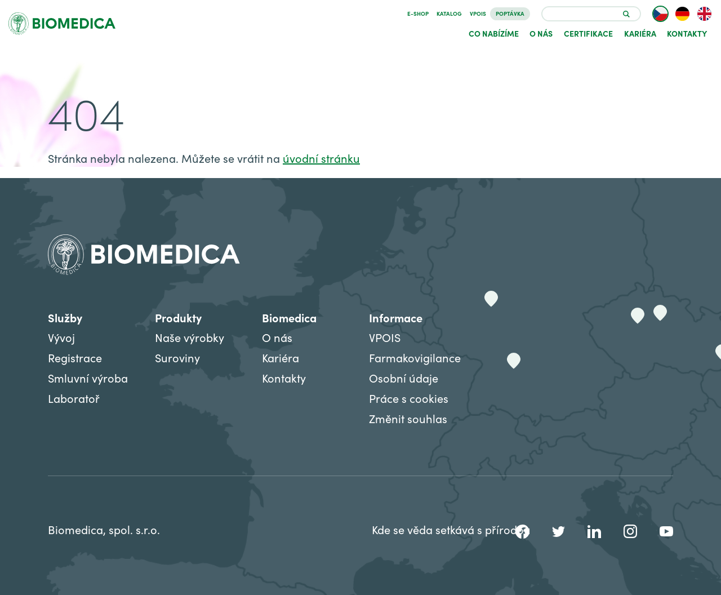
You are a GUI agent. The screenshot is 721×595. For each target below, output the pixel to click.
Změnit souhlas (408, 418)
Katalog (449, 13)
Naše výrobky (189, 337)
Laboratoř (74, 398)
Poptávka (510, 13)
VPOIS (478, 13)
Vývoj (61, 337)
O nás (541, 33)
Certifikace (588, 33)
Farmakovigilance (415, 357)
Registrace (75, 357)
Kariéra (640, 33)
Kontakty (687, 33)
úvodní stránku (321, 158)
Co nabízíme (494, 33)
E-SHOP (418, 13)
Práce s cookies (408, 398)
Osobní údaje (403, 377)
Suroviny (177, 357)
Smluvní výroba (88, 377)
